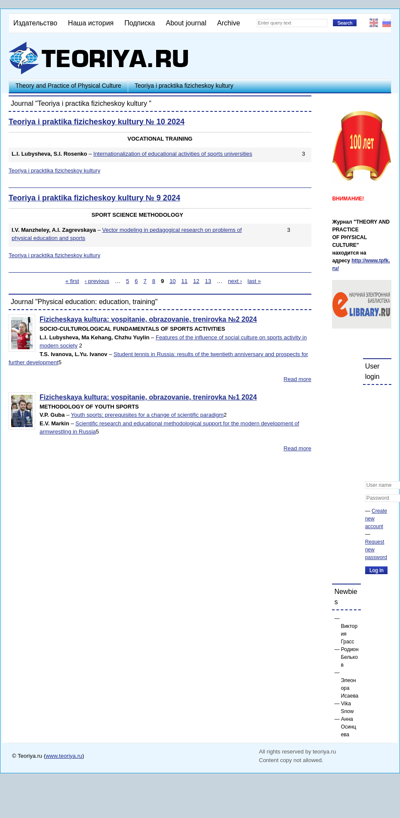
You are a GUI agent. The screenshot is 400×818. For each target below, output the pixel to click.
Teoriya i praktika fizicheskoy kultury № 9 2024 (94, 198)
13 (208, 281)
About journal (186, 23)
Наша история (91, 23)
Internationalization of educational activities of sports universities (172, 154)
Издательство (35, 23)
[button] (372, 397)
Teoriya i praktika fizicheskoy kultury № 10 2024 (97, 121)
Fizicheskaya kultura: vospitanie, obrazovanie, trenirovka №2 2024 (148, 319)
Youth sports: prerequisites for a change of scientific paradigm (147, 415)
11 (185, 281)
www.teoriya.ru (64, 756)
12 (196, 281)
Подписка (139, 23)
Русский (386, 22)
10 (172, 281)
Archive (228, 23)
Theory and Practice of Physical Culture (68, 85)
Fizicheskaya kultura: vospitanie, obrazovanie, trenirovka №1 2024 (148, 397)
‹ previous (97, 281)
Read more (297, 379)
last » (254, 281)
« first (72, 281)
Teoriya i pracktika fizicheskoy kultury (184, 85)
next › (235, 281)
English (373, 22)
